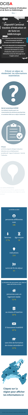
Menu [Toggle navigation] (13, 13)
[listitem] (13, 366)
